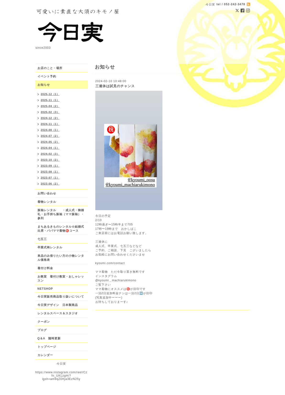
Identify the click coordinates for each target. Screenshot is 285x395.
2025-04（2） (50, 106)
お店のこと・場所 (50, 68)
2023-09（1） (50, 165)
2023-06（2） (50, 183)
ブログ (42, 330)
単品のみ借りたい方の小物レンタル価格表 (61, 258)
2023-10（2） (50, 159)
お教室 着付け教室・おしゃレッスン (61, 278)
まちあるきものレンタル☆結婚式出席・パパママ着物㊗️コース (61, 228)
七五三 (42, 239)
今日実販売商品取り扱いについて (61, 296)
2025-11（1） (50, 100)
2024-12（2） (50, 118)
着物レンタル (47, 201)
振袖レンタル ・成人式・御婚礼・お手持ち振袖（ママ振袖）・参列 (61, 214)
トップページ (47, 346)
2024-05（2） (50, 141)
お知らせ (44, 84)
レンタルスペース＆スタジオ (58, 313)
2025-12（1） (50, 94)
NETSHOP (45, 288)
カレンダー (45, 355)
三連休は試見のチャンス (115, 86)
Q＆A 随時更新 (49, 338)
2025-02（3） (50, 112)
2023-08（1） (50, 171)
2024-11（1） (50, 124)
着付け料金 (45, 268)
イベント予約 (47, 76)
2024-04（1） (50, 147)
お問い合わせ (47, 193)
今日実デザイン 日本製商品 (59, 305)
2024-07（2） (50, 135)
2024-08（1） (50, 129)
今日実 (61, 363)
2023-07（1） (50, 177)
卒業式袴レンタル (50, 247)
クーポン (44, 321)
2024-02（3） (50, 153)
